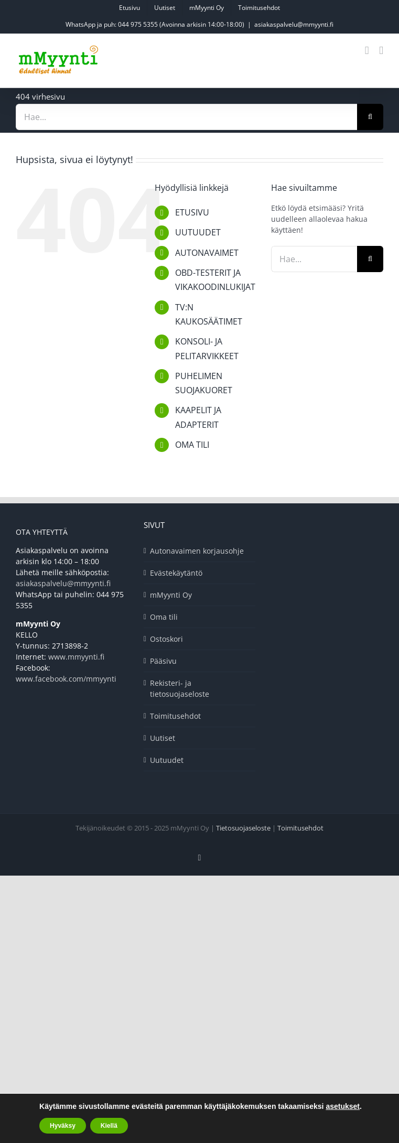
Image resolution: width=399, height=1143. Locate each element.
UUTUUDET (198, 232)
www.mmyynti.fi (76, 657)
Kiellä (109, 1125)
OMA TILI (192, 444)
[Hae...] (186, 117)
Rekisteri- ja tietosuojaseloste (179, 688)
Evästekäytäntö (176, 573)
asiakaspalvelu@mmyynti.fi (293, 24)
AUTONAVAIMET (207, 252)
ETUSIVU (192, 212)
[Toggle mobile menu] (381, 50)
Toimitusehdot (175, 716)
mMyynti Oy (171, 595)
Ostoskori (166, 639)
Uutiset (162, 738)
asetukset (343, 1106)
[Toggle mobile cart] (367, 50)
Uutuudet (167, 760)
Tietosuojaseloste (243, 828)
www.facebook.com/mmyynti (66, 679)
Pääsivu (163, 661)
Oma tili (164, 617)
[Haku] (370, 117)
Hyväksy (63, 1125)
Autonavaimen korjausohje (197, 551)
